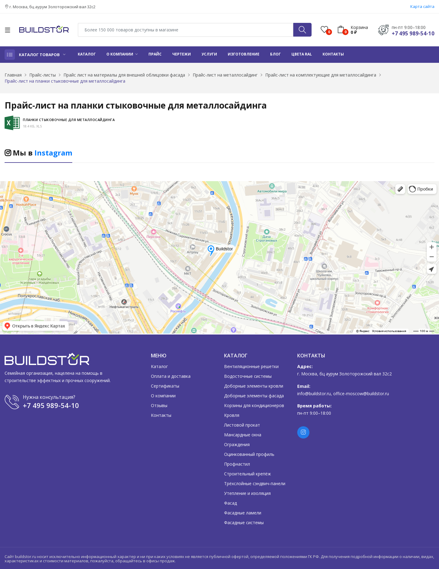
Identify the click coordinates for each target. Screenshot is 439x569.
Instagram (53, 153)
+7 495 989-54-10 (413, 33)
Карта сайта (422, 6)
